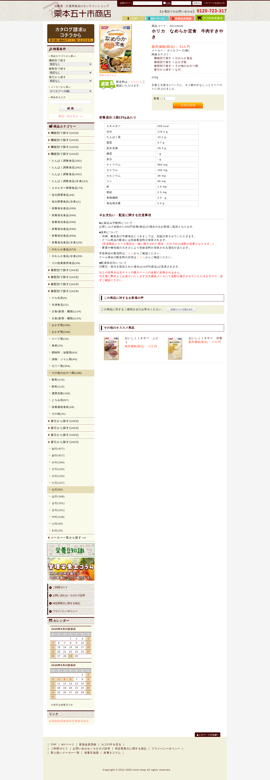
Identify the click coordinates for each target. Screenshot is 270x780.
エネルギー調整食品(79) (67, 188)
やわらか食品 (183, 58)
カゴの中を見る (111, 744)
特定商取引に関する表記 (66, 603)
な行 (178, 69)
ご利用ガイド (60, 587)
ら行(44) (57, 523)
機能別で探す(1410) (65, 132)
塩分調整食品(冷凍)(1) (66, 201)
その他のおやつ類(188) (67, 373)
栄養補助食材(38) (63, 407)
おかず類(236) (61, 325)
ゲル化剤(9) (59, 298)
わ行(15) (57, 530)
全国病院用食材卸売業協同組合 (69, 721)
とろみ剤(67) (60, 400)
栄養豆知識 (91, 752)
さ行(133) (58, 469)
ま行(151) (58, 503)
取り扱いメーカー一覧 (65, 752)
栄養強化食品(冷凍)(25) (67, 242)
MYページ (67, 744)
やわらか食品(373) (64, 249)
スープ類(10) (60, 338)
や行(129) (58, 517)
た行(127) (58, 482)
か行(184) (58, 462)
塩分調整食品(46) (63, 194)
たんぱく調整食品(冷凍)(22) (70, 181)
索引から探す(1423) (65, 421)
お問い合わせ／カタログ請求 (69, 595)
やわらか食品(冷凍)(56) (67, 256)
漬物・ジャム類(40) (64, 359)
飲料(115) (58, 379)
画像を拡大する (108, 75)
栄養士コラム (112, 752)
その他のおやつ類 (186, 65)
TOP (54, 744)
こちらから (135, 81)
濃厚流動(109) (61, 393)
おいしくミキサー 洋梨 (205, 338)
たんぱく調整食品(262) (67, 160)
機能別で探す (162, 58)
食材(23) (57, 345)
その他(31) (59, 413)
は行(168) (58, 496)
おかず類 (181, 62)
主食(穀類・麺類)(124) (66, 311)
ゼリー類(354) (61, 366)
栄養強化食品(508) (64, 208)
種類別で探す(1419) (65, 270)
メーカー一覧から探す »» (68, 537)
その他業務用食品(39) (66, 263)
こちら (129, 253)
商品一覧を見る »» (70, 116)
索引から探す (162, 69)
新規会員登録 (87, 744)
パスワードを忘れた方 (214, 3)
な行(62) (57, 489)
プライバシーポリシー (65, 611)
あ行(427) (58, 448)
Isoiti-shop (139, 770)
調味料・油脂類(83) (64, 352)
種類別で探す (162, 62)
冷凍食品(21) (60, 304)
